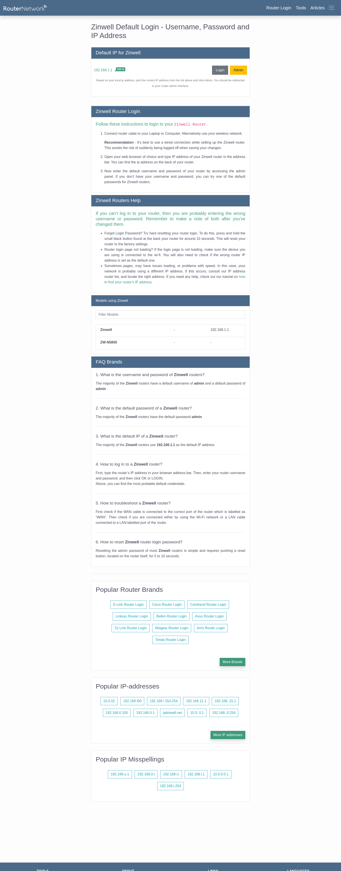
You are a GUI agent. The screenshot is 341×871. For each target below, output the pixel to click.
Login (220, 70)
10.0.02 (109, 701)
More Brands (232, 662)
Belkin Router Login (171, 616)
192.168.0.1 (145, 713)
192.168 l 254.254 (164, 701)
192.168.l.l (171, 774)
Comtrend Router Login (208, 604)
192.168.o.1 (120, 774)
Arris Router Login (211, 628)
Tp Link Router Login (130, 628)
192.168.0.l (146, 774)
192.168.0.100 (117, 713)
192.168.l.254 (170, 786)
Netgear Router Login (171, 628)
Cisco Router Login (167, 604)
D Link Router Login (128, 604)
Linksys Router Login (131, 616)
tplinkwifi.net (172, 713)
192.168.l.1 (196, 774)
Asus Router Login (209, 616)
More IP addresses (227, 735)
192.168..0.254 (224, 713)
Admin (238, 70)
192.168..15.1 (225, 701)
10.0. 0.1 (197, 713)
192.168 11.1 (196, 701)
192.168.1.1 (103, 70)
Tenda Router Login (170, 640)
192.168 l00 (132, 701)
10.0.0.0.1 (221, 774)
